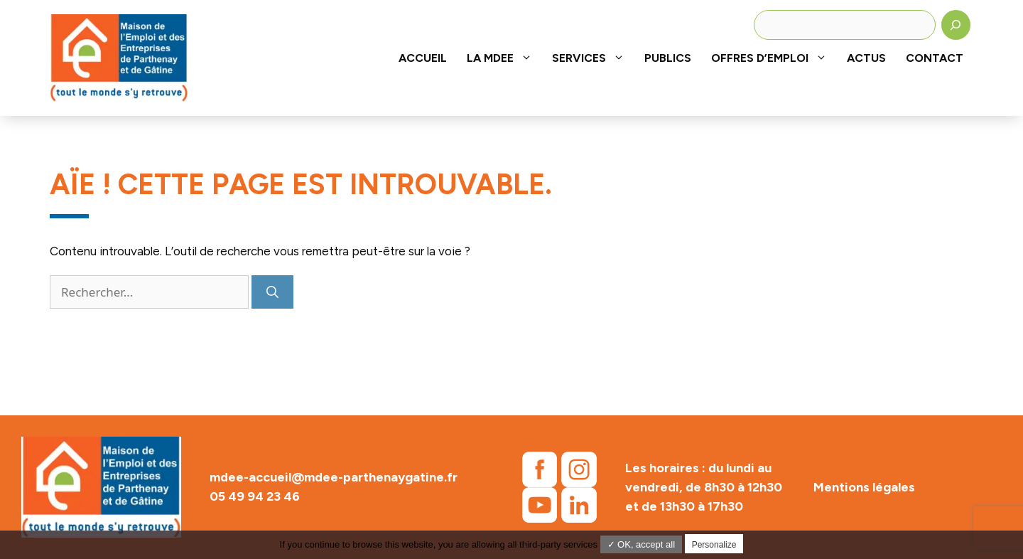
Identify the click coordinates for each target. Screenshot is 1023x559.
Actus (866, 58)
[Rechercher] (956, 25)
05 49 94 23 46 (255, 496)
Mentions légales (864, 487)
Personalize (714, 545)
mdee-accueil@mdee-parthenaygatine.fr (334, 477)
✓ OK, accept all (641, 544)
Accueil (423, 58)
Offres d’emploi (774, 58)
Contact (934, 58)
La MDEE (504, 58)
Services (593, 58)
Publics (667, 58)
